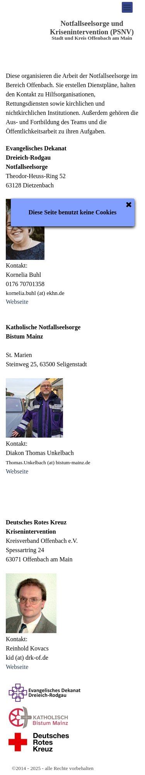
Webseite (17, 301)
